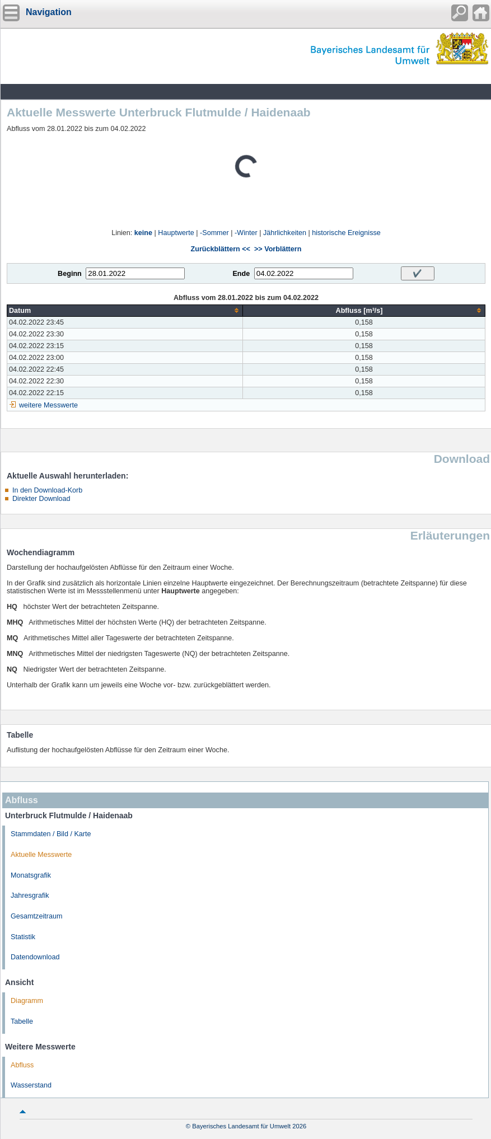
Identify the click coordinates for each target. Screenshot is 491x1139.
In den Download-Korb (47, 490)
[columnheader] (125, 310)
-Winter (246, 233)
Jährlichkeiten (284, 233)
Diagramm (27, 1001)
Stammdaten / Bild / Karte (51, 834)
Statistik (23, 937)
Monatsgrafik (31, 875)
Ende (241, 274)
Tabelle (22, 1021)
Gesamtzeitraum (36, 916)
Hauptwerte (176, 233)
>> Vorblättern (277, 249)
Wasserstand (31, 1085)
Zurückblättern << (220, 249)
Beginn (70, 274)
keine (143, 233)
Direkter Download (41, 499)
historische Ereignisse (346, 233)
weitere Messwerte (48, 405)
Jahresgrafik (30, 895)
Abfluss (22, 1065)
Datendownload (35, 957)
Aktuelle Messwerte (41, 855)
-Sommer (214, 233)
